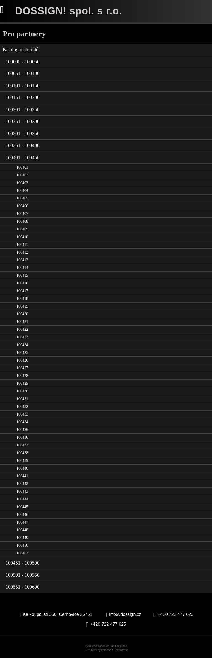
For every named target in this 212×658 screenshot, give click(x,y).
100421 (22, 322)
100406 (22, 206)
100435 (22, 430)
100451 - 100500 (22, 563)
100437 (22, 445)
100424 (22, 345)
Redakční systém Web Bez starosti (106, 650)
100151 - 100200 (22, 97)
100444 (22, 499)
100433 (22, 414)
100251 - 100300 (22, 121)
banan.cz (103, 646)
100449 (22, 538)
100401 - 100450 (22, 157)
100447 (22, 522)
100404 (22, 190)
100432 (22, 406)
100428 (22, 376)
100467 (22, 553)
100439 (22, 461)
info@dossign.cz (125, 614)
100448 (22, 530)
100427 (22, 368)
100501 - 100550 (22, 575)
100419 (22, 306)
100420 (22, 314)
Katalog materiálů (20, 49)
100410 (22, 237)
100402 (22, 175)
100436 (22, 437)
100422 (22, 329)
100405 (22, 198)
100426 (22, 360)
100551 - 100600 (22, 587)
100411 (22, 244)
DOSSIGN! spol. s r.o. (68, 11)
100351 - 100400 (22, 145)
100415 (22, 275)
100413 (22, 260)
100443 (22, 491)
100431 (22, 399)
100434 (22, 422)
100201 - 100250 (22, 109)
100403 (22, 183)
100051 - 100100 (22, 73)
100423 (22, 337)
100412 (22, 252)
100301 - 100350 (22, 133)
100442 (22, 484)
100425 (22, 352)
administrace (119, 646)
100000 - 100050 (22, 61)
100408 (22, 221)
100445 (22, 507)
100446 (22, 515)
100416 (22, 283)
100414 (22, 268)
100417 (22, 291)
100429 (22, 383)
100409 (22, 229)
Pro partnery (24, 33)
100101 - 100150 (22, 85)
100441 (22, 476)
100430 (22, 391)
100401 (22, 167)
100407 (22, 214)
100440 (22, 468)
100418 (22, 298)
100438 (22, 453)
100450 (22, 545)
